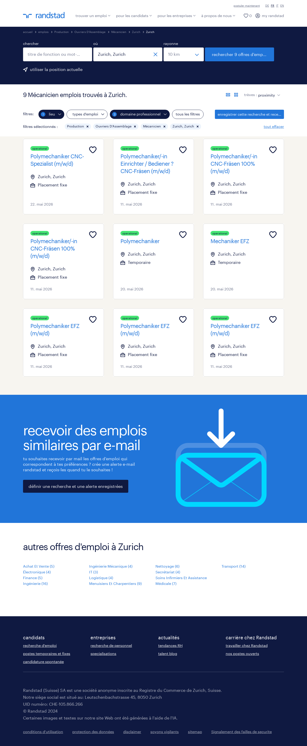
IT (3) (93, 572)
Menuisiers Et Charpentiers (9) (115, 583)
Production (61, 31)
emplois (43, 31)
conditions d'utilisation (43, 731)
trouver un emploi (93, 15)
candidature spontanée (43, 661)
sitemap (195, 731)
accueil (27, 31)
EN (282, 5)
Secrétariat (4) (167, 572)
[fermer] (155, 54)
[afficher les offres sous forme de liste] (228, 94)
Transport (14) (234, 566)
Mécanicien (118, 31)
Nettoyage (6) (167, 566)
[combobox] (57, 54)
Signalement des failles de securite (241, 731)
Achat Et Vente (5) (38, 566)
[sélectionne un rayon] (184, 54)
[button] (87, 126)
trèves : (250, 94)
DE (267, 5)
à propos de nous (218, 15)
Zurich (136, 31)
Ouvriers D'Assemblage (89, 31)
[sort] (268, 92)
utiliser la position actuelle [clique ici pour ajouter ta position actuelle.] (56, 69)
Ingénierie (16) (35, 583)
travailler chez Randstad (247, 645)
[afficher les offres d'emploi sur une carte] (236, 94)
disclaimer (132, 731)
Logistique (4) (101, 577)
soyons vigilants (164, 731)
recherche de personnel (111, 645)
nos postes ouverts (242, 653)
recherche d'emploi (40, 645)
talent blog (167, 653)
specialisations (103, 653)
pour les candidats (134, 15)
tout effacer (274, 126)
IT (277, 5)
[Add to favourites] (92, 149)
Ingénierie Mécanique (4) (110, 566)
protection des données (93, 731)
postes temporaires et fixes (46, 653)
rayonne (171, 43)
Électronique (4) (37, 572)
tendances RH (170, 645)
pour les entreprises (177, 15)
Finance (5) (32, 577)
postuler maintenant (247, 5)
